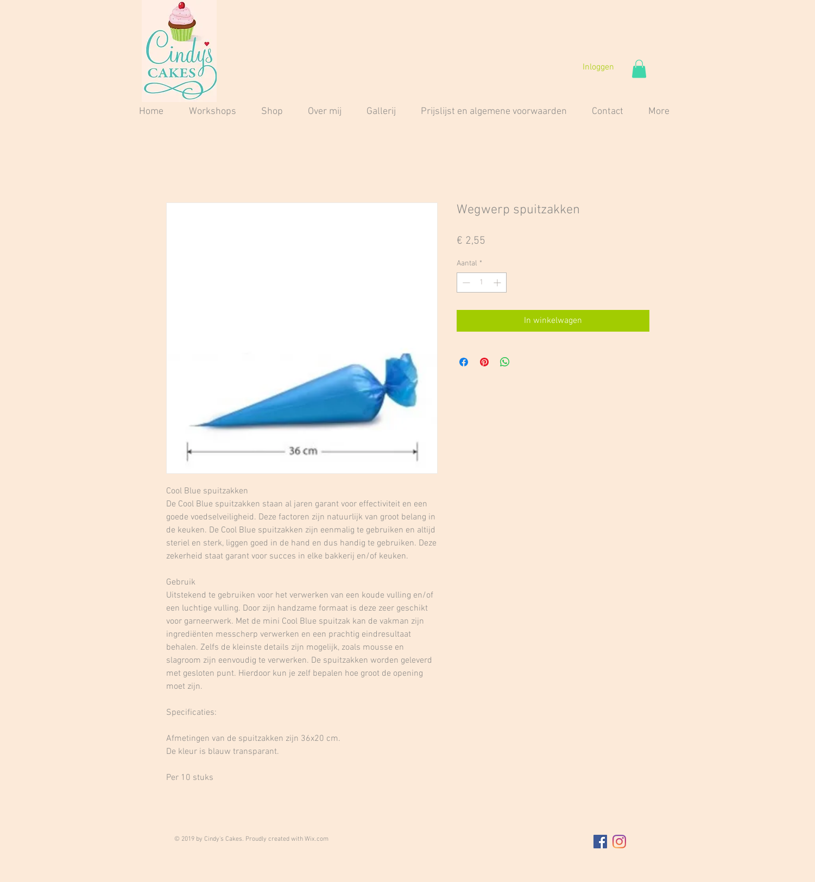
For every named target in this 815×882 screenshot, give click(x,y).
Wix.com (316, 839)
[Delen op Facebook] (463, 362)
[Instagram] (619, 841)
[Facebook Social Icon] (600, 841)
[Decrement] (465, 282)
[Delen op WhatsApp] (504, 362)
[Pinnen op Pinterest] (484, 362)
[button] (639, 69)
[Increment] (498, 282)
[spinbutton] (481, 282)
